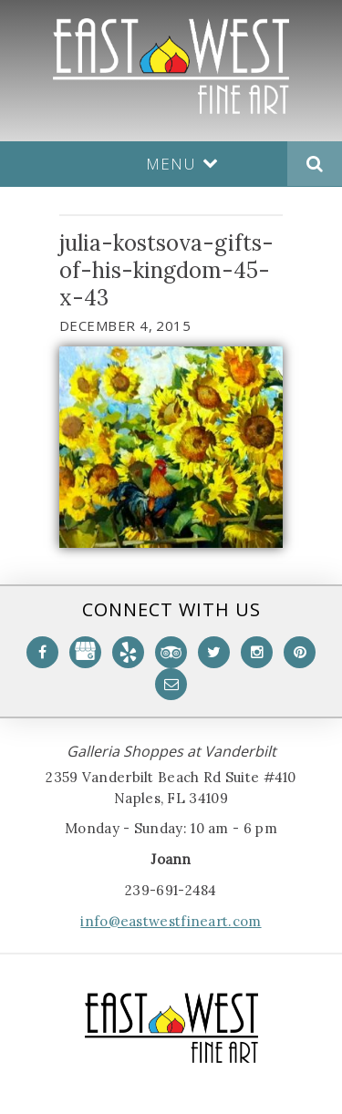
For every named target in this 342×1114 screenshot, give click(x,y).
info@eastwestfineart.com (170, 921)
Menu (182, 163)
